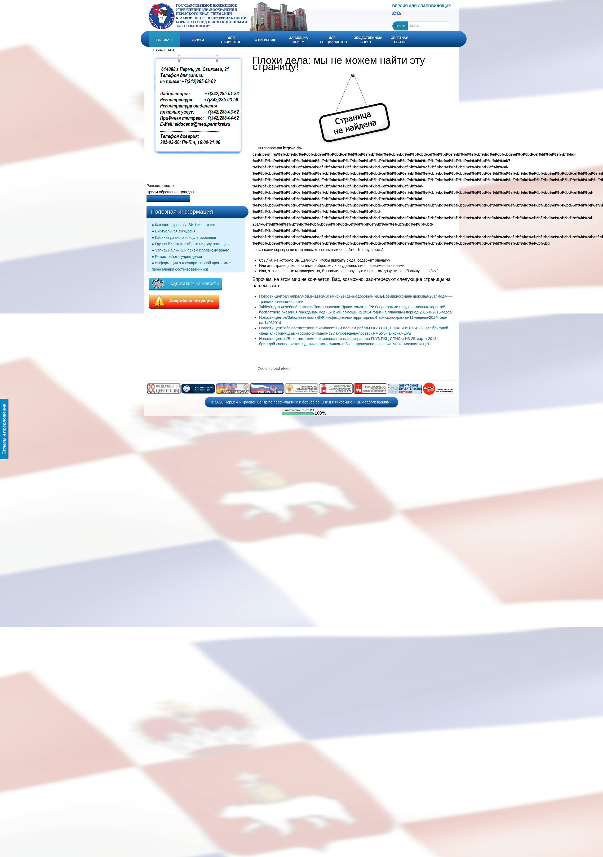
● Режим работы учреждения (177, 256)
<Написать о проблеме (168, 198)
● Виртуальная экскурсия (173, 231)
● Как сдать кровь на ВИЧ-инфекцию (183, 225)
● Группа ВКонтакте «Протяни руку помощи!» (191, 244)
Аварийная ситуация (184, 301)
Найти (400, 26)
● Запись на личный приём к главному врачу (190, 250)
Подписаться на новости (185, 284)
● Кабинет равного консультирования (184, 237)
